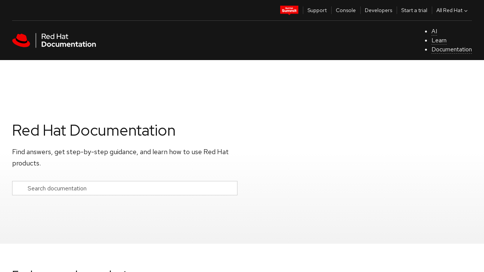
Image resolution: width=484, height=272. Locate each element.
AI (434, 31)
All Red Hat (452, 10)
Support (317, 10)
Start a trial (414, 10)
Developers (378, 10)
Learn (439, 40)
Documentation (451, 49)
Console (346, 10)
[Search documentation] (124, 188)
